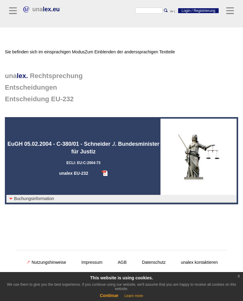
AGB (122, 262)
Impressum (91, 262)
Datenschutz (154, 262)
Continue (109, 295)
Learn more (134, 296)
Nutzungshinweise (46, 262)
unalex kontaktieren (199, 262)
